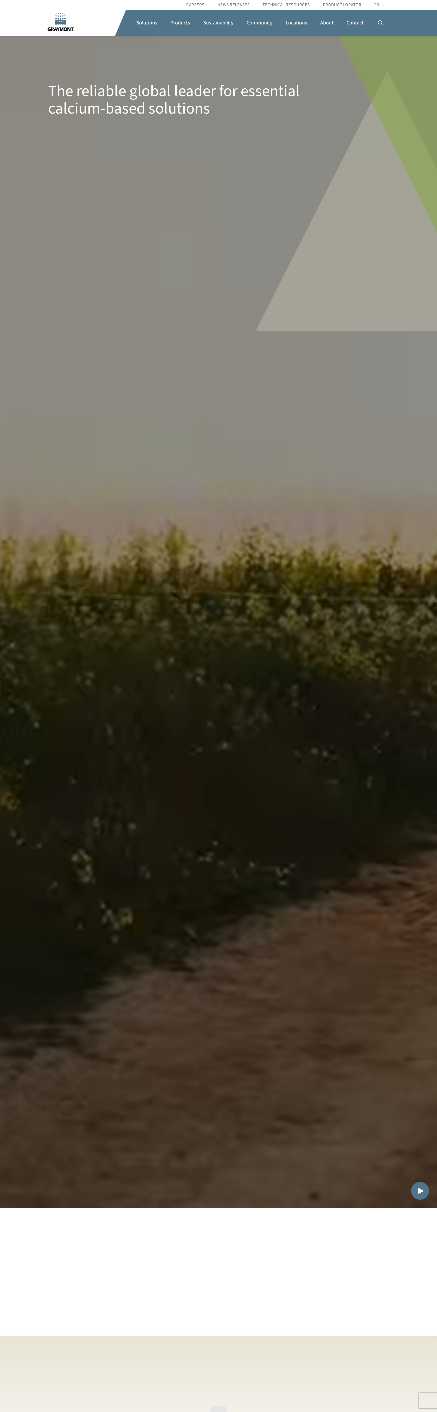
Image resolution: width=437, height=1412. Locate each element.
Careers (195, 5)
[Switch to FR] (376, 5)
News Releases (233, 5)
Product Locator (342, 5)
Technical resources (286, 5)
